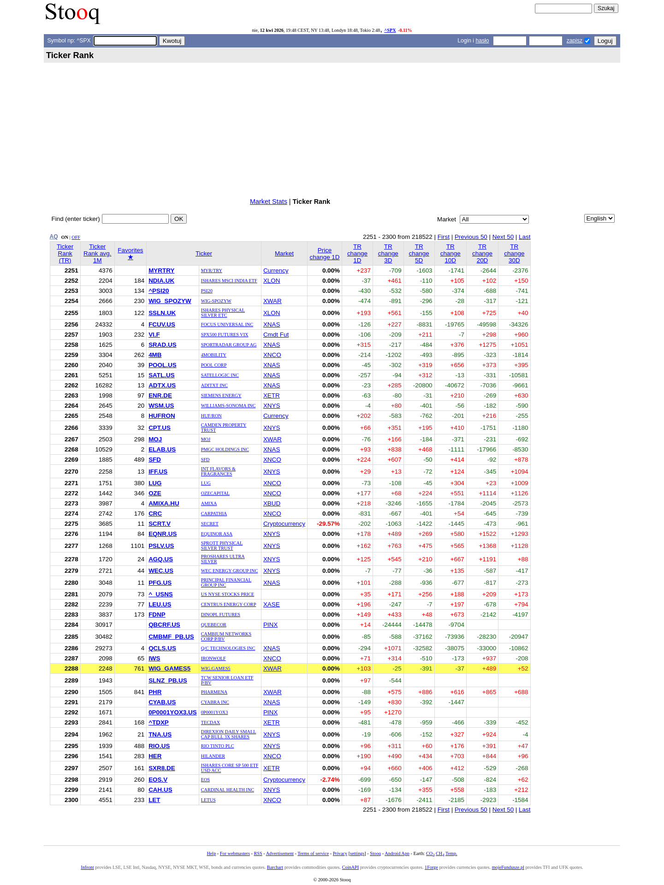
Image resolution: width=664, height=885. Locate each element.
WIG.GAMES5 (216, 668)
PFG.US (160, 582)
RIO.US (159, 745)
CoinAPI (350, 867)
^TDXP (158, 722)
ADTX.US (162, 385)
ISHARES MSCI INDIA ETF (229, 280)
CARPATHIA (214, 513)
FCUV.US (161, 324)
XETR (271, 395)
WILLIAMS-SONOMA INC (228, 405)
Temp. (451, 853)
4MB (154, 354)
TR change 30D (514, 253)
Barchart (275, 867)
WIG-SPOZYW (216, 300)
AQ (54, 236)
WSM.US (161, 405)
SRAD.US (162, 344)
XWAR (272, 300)
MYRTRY (161, 270)
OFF (75, 237)
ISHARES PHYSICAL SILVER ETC (223, 313)
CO (430, 853)
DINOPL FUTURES (220, 614)
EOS (205, 779)
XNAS (271, 324)
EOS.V (157, 779)
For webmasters (235, 853)
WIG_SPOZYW (169, 300)
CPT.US (159, 427)
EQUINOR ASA (217, 533)
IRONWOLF (213, 658)
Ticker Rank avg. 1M (97, 253)
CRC (155, 513)
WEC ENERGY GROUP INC (229, 570)
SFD (154, 459)
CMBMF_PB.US (171, 636)
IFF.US (157, 471)
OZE (154, 493)
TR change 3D (388, 253)
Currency (276, 270)
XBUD (271, 503)
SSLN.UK (162, 312)
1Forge (431, 867)
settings (357, 853)
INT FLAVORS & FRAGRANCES (218, 471)
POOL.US (162, 365)
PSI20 (207, 290)
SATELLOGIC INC (220, 375)
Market (284, 253)
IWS (154, 658)
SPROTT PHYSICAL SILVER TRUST (222, 546)
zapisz (574, 40)
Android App (397, 853)
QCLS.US (162, 648)
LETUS (208, 799)
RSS (258, 853)
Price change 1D (325, 254)
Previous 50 (471, 236)
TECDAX (210, 722)
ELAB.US (162, 449)
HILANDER (213, 756)
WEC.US (160, 570)
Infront (87, 867)
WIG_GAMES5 (169, 668)
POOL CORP (214, 365)
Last (524, 236)
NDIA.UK (161, 280)
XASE (271, 604)
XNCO (272, 354)
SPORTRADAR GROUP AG (229, 344)
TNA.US (160, 734)
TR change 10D (450, 253)
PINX (270, 624)
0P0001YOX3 (214, 712)
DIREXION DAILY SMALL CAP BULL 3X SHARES (228, 734)
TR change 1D (357, 253)
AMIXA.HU (163, 503)
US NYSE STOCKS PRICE (228, 594)
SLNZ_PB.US (167, 680)
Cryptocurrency (284, 523)
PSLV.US (161, 545)
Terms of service (313, 853)
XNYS (271, 405)
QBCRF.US (164, 624)
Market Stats (268, 201)
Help (211, 853)
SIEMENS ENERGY (221, 395)
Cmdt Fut (276, 334)
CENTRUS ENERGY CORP (228, 604)
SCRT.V (159, 523)
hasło (482, 40)
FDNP (157, 614)
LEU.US (159, 604)
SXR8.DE (161, 768)
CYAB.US (162, 702)
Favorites (130, 254)
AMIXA (209, 503)
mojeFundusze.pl (508, 867)
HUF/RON (211, 415)
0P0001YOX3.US (172, 712)
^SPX (390, 30)
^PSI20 (158, 290)
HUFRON (161, 415)
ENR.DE (160, 395)
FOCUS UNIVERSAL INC (227, 324)
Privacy (340, 853)
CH (440, 853)
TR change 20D (482, 253)
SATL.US (161, 375)
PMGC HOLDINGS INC (225, 449)
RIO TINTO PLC (217, 745)
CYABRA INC (215, 702)
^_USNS (160, 594)
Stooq (375, 853)
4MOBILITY (213, 354)
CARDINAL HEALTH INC (227, 789)
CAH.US (160, 789)
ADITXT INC (214, 385)
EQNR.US (162, 533)
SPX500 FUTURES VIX (225, 334)
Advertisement (280, 853)
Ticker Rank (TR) (65, 253)
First (444, 236)
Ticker (204, 253)
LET (154, 799)
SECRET (210, 523)
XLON (271, 280)
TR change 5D (419, 253)
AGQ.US (160, 559)
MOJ (155, 439)
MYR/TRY (211, 270)
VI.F (154, 334)
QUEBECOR (213, 624)
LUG (154, 483)
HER (154, 756)
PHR (154, 692)
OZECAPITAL (215, 493)
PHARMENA (214, 692)
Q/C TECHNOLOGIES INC (228, 648)
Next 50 (503, 236)
